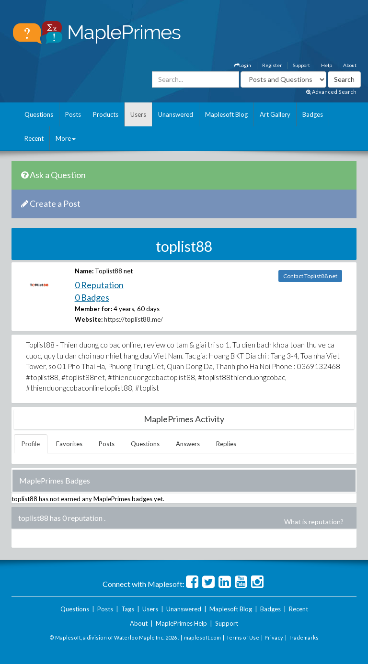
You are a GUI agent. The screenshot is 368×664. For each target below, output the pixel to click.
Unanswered (175, 114)
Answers (188, 444)
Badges (312, 114)
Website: (89, 319)
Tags (127, 609)
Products (105, 114)
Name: (84, 271)
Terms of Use (242, 637)
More (66, 138)
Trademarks (303, 637)
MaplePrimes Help (181, 623)
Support (301, 65)
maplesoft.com (202, 637)
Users (138, 114)
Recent (34, 138)
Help (326, 65)
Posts (73, 114)
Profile (31, 444)
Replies (226, 444)
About (349, 65)
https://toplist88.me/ (133, 319)
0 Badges (92, 297)
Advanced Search (331, 92)
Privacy (273, 637)
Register (272, 65)
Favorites (69, 444)
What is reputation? (314, 522)
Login (242, 65)
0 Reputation (99, 285)
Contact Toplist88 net (310, 276)
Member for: (93, 309)
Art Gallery (275, 114)
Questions (38, 114)
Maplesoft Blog (226, 114)
